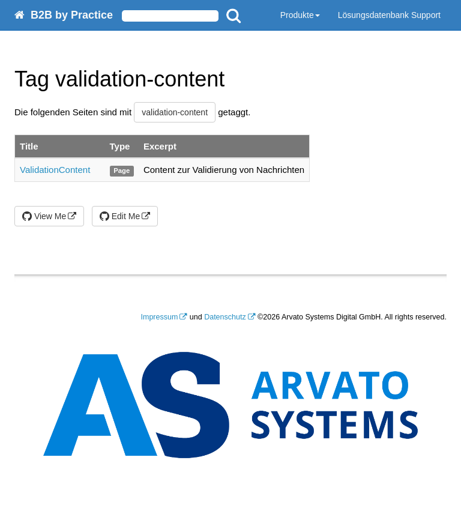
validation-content (175, 112)
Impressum (159, 317)
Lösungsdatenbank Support (389, 15)
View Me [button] (44, 216)
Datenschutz (225, 317)
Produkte (300, 15)
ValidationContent (55, 170)
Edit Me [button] (120, 216)
